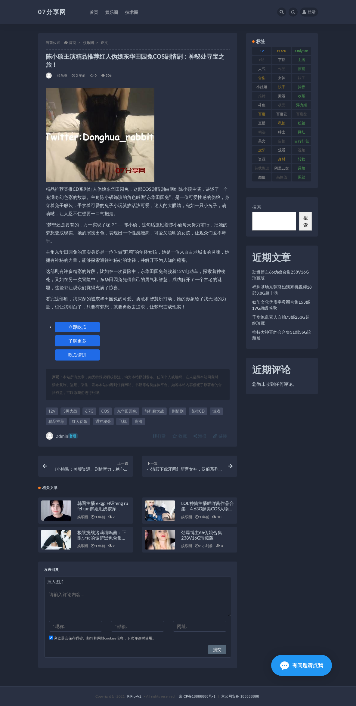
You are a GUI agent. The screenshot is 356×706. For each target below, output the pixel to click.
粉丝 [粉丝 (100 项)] (301, 123)
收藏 (179, 435)
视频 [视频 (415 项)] (301, 150)
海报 (200, 435)
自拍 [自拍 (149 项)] (281, 141)
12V (52, 411)
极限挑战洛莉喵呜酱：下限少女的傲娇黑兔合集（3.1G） (101, 538)
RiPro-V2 (134, 696)
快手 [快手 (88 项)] (281, 87)
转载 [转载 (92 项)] (301, 159)
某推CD (198, 411)
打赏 (159, 435)
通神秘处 (103, 421)
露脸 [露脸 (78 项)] (301, 168)
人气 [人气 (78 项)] (261, 69)
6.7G (89, 411)
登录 (309, 11)
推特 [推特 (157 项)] (261, 96)
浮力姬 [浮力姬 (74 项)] (301, 105)
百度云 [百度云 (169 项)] (281, 114)
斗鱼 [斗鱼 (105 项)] (261, 105)
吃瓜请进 (77, 355)
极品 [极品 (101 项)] (281, 105)
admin (62, 436)
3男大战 (70, 411)
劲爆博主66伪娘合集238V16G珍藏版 (201, 535)
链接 (220, 435)
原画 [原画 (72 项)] (301, 69)
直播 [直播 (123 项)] (261, 123)
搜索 (256, 206)
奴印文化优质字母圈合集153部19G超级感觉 (281, 305)
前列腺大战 (154, 411)
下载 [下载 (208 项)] (281, 59)
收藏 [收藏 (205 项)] (301, 96)
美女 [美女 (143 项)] (261, 141)
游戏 (216, 411)
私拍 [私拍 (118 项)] (281, 123)
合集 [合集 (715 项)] (261, 78)
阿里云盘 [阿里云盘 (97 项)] (281, 168)
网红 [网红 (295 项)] (301, 132)
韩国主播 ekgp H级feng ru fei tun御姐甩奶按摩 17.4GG (102, 508)
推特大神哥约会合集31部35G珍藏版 (281, 335)
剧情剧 (178, 411)
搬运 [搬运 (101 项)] (281, 96)
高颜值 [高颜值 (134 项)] (281, 177)
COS (105, 411)
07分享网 (52, 11)
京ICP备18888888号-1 (197, 696)
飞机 (123, 421)
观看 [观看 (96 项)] (281, 150)
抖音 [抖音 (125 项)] (301, 87)
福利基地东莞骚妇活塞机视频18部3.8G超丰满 (282, 290)
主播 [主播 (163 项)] (301, 59)
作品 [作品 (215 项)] (281, 69)
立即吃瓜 (77, 327)
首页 (72, 42)
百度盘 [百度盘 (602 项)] (301, 114)
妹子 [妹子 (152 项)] (301, 78)
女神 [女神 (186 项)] (281, 78)
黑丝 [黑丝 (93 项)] (301, 177)
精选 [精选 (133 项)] (261, 132)
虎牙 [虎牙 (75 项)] (261, 150)
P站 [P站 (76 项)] (262, 59)
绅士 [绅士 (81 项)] (281, 132)
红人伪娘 (80, 421)
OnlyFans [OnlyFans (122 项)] (301, 51)
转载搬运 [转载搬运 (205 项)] (262, 168)
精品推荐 (56, 421)
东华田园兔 (127, 411)
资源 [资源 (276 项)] (261, 159)
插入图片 (55, 581)
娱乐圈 (88, 42)
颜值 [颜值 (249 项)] (261, 177)
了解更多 (77, 340)
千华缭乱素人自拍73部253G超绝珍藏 (281, 320)
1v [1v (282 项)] (262, 50)
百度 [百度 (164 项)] (261, 114)
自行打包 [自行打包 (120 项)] (301, 141)
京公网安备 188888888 (240, 696)
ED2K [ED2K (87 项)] (281, 50)
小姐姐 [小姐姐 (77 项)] (261, 87)
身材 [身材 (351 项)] (281, 159)
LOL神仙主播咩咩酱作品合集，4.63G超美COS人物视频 (207, 508)
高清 (138, 421)
